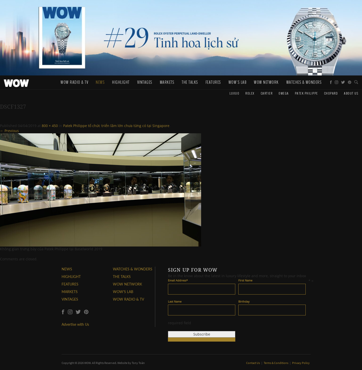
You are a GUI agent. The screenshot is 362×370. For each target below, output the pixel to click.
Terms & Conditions (276, 363)
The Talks (190, 82)
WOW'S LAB (123, 292)
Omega (284, 93)
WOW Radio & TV (74, 82)
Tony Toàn (138, 363)
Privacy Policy (301, 363)
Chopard (331, 93)
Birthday (244, 301)
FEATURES (70, 284)
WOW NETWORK (127, 284)
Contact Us (253, 363)
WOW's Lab (238, 82)
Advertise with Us (75, 324)
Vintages (144, 82)
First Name (245, 280)
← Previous (9, 130)
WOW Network (266, 82)
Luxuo (235, 93)
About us (351, 93)
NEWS (67, 269)
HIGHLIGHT (71, 276)
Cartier (267, 93)
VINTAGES (70, 299)
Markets (167, 82)
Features (213, 82)
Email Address (178, 280)
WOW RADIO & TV (128, 299)
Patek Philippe (306, 93)
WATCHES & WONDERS (304, 82)
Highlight (121, 82)
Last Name (175, 301)
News (100, 82)
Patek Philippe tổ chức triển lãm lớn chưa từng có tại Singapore (116, 125)
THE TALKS (122, 276)
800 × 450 (50, 125)
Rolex (250, 93)
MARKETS (70, 292)
